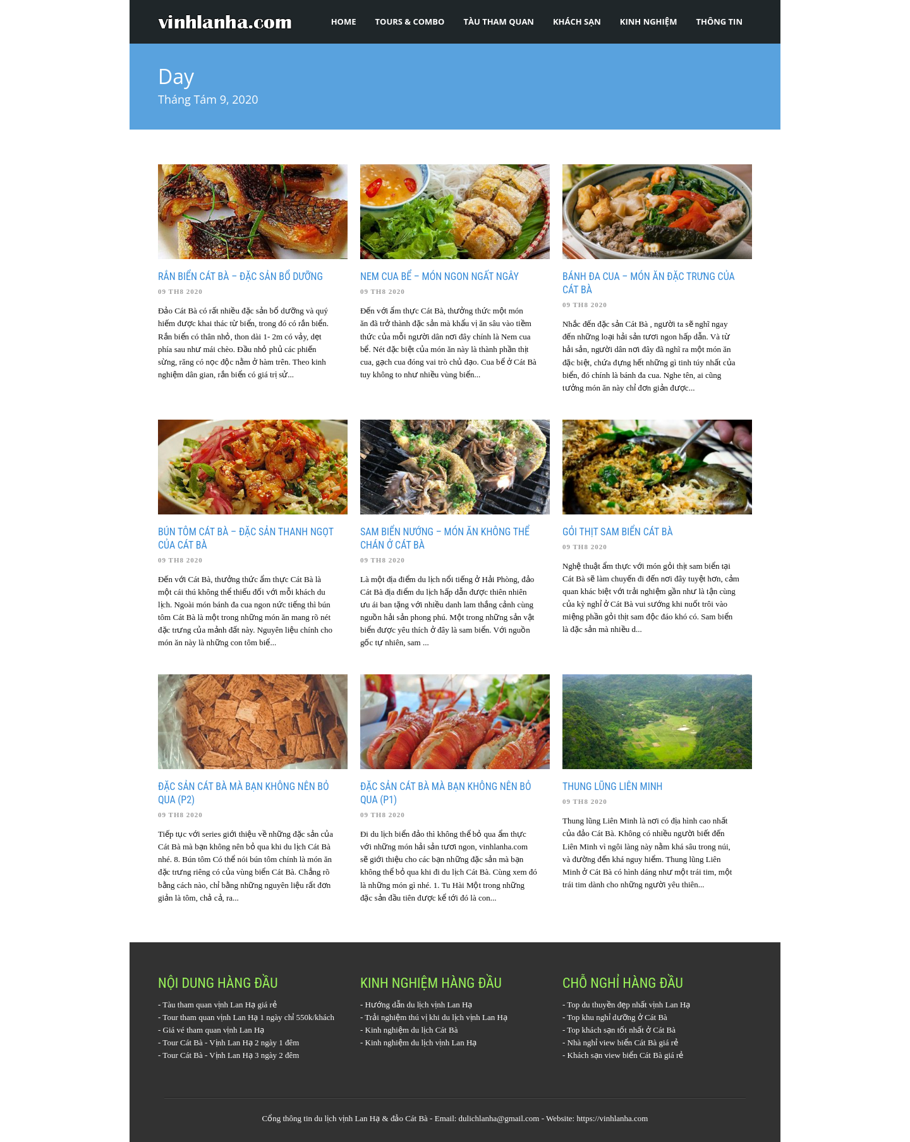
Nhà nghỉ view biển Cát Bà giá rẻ (623, 1042)
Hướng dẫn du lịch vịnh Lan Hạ (419, 1004)
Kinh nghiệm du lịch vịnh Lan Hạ (421, 1042)
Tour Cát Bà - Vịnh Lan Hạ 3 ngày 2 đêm (230, 1055)
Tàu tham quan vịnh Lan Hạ (208, 1004)
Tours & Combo (410, 21)
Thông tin (719, 21)
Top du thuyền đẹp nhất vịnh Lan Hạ (628, 1004)
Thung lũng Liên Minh (612, 787)
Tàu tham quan (498, 21)
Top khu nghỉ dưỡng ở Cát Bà (617, 1017)
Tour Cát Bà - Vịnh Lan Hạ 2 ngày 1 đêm (230, 1042)
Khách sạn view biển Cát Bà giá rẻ (625, 1055)
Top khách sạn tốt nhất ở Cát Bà (621, 1030)
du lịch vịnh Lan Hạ (347, 1118)
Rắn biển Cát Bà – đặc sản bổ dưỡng (240, 276)
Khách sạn (577, 21)
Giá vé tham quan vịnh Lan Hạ (214, 1030)
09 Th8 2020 (180, 291)
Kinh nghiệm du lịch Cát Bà (411, 1030)
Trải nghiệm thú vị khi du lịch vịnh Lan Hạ (436, 1017)
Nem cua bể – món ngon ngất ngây (439, 276)
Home (343, 21)
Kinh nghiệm (648, 21)
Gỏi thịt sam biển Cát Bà (617, 532)
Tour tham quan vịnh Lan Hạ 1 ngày (222, 1017)
